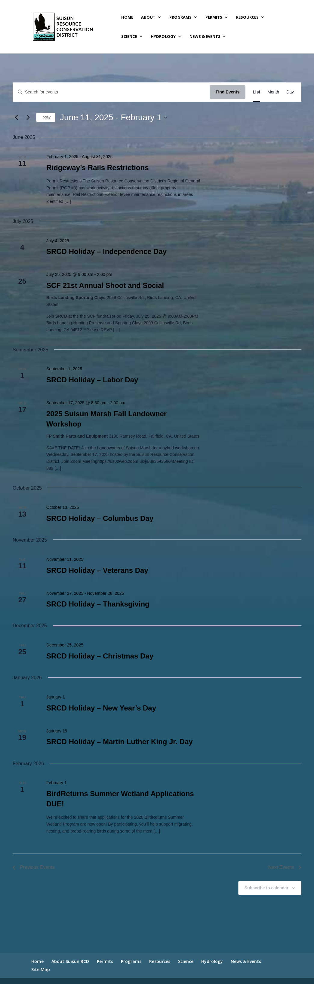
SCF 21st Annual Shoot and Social (105, 285)
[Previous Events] (16, 117)
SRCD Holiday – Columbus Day (99, 518)
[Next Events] (28, 117)
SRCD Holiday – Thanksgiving (97, 604)
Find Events (227, 92)
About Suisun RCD (70, 961)
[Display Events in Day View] (290, 92)
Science (129, 36)
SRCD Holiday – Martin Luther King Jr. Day (119, 742)
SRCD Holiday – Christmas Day (99, 656)
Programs (180, 17)
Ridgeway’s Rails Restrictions (97, 167)
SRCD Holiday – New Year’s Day (101, 708)
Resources (247, 17)
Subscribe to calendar (266, 887)
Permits (213, 17)
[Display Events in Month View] (273, 92)
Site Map (40, 969)
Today (46, 117)
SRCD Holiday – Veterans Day (97, 570)
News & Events (204, 36)
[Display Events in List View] (256, 92)
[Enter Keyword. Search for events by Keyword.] (111, 92)
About (148, 17)
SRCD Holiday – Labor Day (92, 380)
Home (127, 17)
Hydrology (163, 36)
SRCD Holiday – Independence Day (106, 251)
